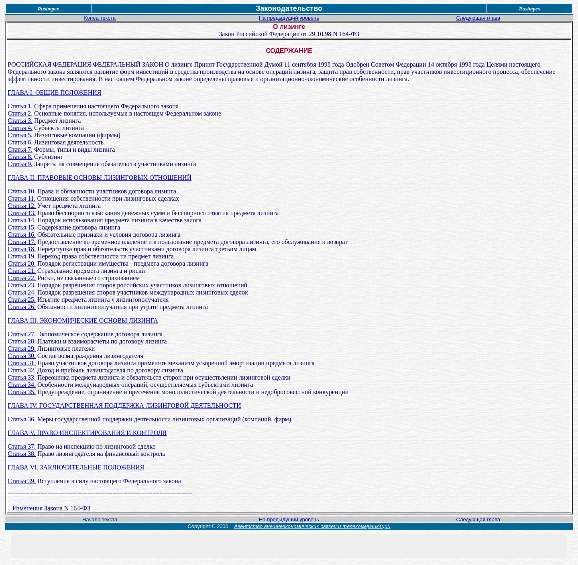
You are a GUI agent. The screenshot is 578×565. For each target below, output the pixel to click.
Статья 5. (20, 135)
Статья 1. (20, 106)
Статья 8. (20, 156)
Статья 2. (20, 113)
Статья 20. (22, 263)
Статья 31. (22, 363)
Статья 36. (22, 419)
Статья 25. (22, 299)
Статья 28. (22, 341)
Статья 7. (20, 149)
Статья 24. (22, 292)
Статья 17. (22, 241)
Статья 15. (22, 227)
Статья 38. (22, 453)
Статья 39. (22, 481)
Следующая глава (478, 18)
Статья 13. (22, 212)
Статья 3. (20, 120)
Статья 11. (21, 198)
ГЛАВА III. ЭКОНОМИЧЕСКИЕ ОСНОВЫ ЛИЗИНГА (83, 320)
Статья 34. (22, 384)
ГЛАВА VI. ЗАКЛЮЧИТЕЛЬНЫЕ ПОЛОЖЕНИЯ (76, 467)
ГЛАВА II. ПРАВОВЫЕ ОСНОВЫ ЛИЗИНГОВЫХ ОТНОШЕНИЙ (99, 177)
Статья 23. (22, 285)
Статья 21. (22, 270)
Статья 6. (20, 142)
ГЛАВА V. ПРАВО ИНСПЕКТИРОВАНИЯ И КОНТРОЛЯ (87, 432)
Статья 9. (20, 164)
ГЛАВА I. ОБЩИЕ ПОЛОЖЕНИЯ (54, 92)
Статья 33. (22, 377)
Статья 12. (22, 205)
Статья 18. (22, 249)
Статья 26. (22, 306)
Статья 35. (22, 391)
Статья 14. (22, 220)
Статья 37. (22, 446)
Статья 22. (22, 277)
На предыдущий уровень (289, 18)
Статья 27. (22, 334)
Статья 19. (22, 256)
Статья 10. (22, 191)
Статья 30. (22, 355)
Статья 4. (20, 127)
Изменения (28, 508)
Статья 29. (22, 348)
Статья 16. (22, 234)
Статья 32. (22, 370)
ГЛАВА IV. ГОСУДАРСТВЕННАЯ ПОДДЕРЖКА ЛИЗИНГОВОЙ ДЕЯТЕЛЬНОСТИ (124, 405)
